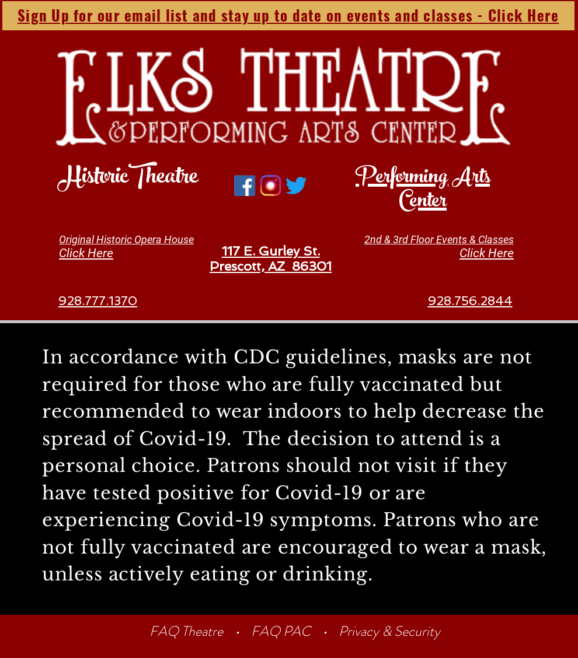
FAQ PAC (281, 631)
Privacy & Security (389, 631)
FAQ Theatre (187, 631)
